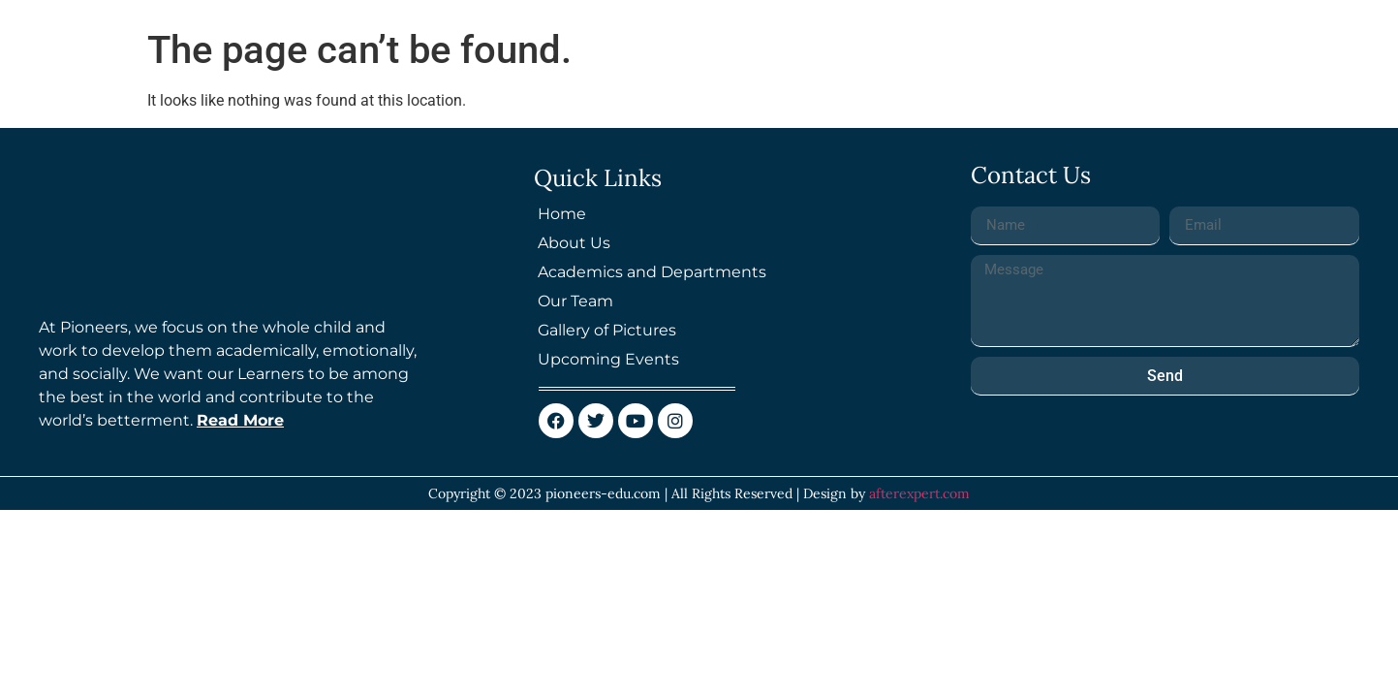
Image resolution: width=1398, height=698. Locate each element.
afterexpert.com (919, 493)
